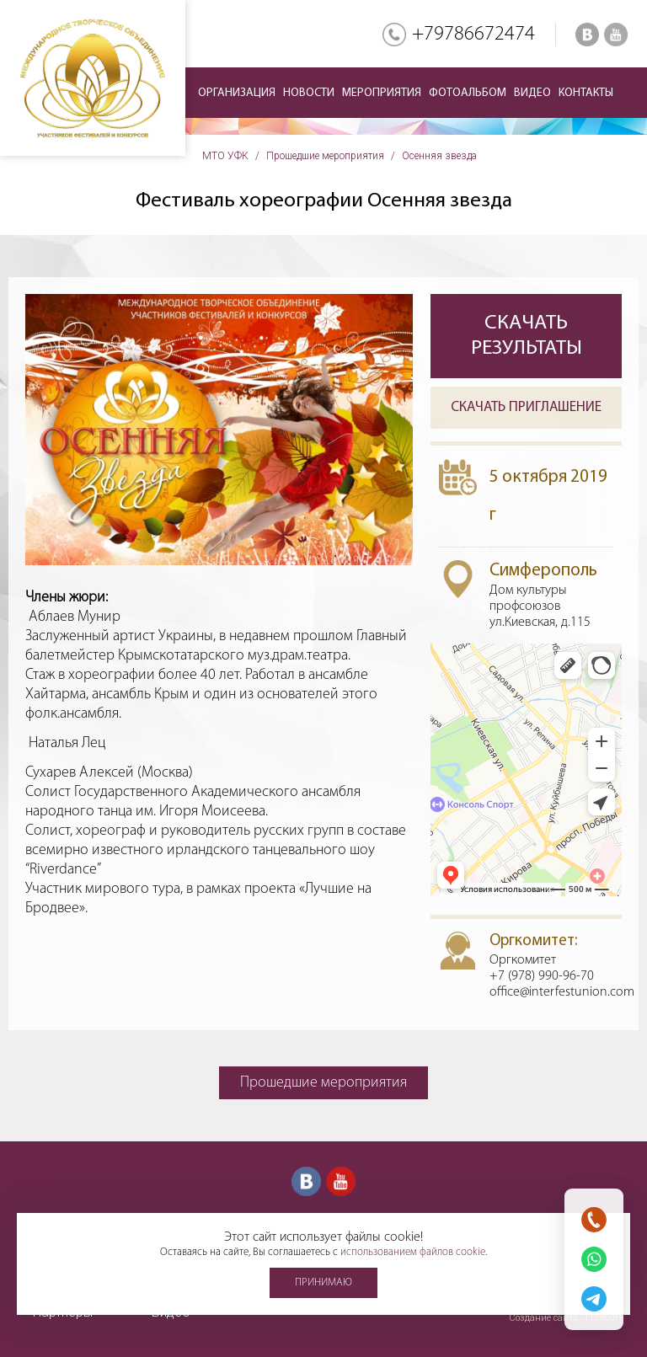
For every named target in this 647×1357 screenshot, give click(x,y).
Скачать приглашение (526, 407)
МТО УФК (225, 156)
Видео (532, 93)
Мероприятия (381, 93)
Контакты (586, 93)
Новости (308, 93)
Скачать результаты (526, 336)
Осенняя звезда (439, 156)
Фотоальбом (467, 93)
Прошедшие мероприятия (325, 156)
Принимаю (323, 1282)
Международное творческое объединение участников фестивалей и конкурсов (92, 78)
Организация (236, 93)
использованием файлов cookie (412, 1252)
